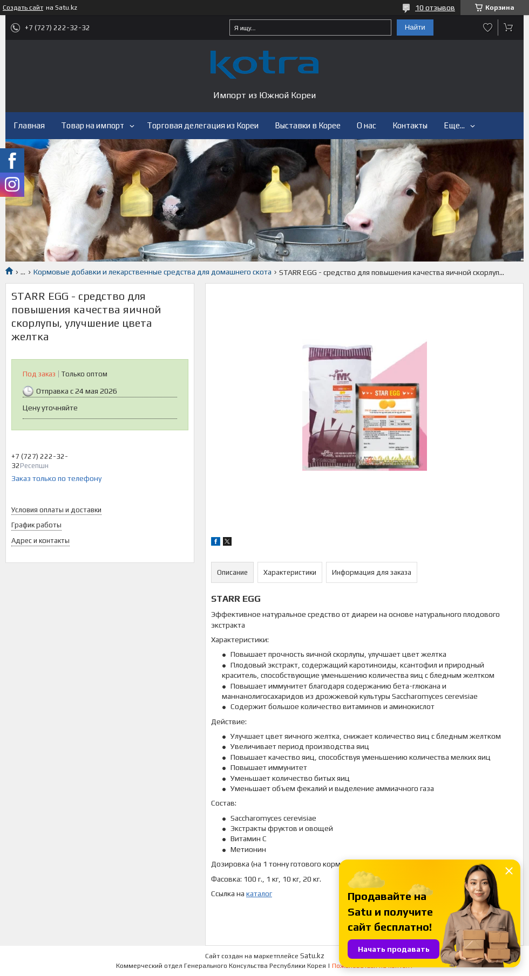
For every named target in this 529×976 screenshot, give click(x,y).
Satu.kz (312, 956)
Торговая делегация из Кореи (203, 125)
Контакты (410, 125)
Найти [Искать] (415, 27)
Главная (29, 125)
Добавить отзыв (488, 27)
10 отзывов (435, 7)
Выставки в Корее (308, 125)
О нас (366, 125)
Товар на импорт (92, 125)
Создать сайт (23, 7)
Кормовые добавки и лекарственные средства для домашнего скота (152, 271)
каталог (259, 893)
